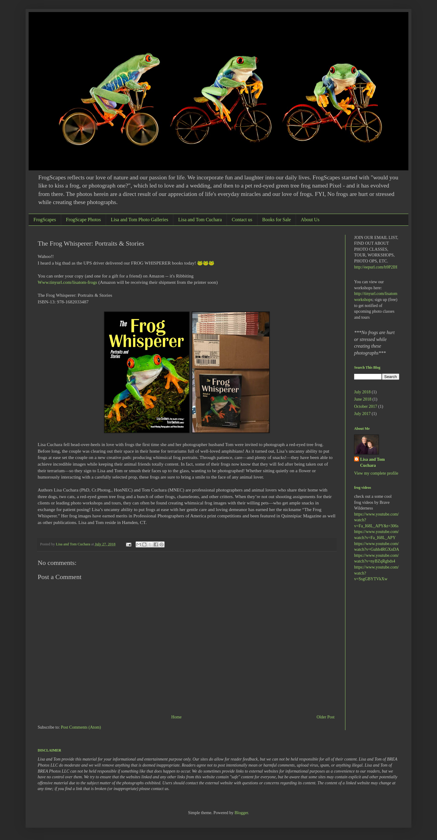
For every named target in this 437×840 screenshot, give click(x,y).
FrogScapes (44, 219)
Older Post (326, 717)
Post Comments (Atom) (81, 727)
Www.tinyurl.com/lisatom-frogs (67, 282)
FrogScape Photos (83, 219)
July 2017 (362, 413)
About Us (310, 219)
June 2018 (362, 399)
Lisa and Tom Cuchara (200, 219)
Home (176, 717)
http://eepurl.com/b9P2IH (375, 267)
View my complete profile (376, 473)
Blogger (241, 813)
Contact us (242, 219)
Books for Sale (276, 219)
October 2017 (365, 406)
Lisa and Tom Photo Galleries (139, 219)
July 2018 (362, 392)
